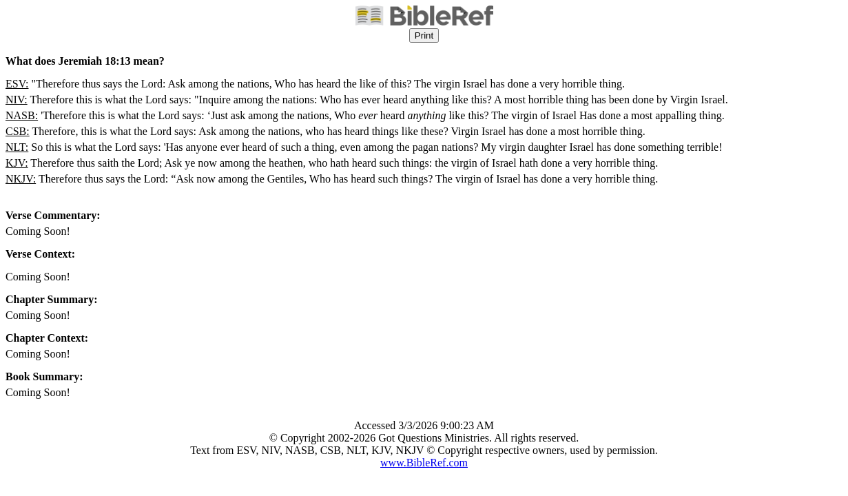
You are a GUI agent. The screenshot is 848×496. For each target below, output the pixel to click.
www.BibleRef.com (424, 462)
